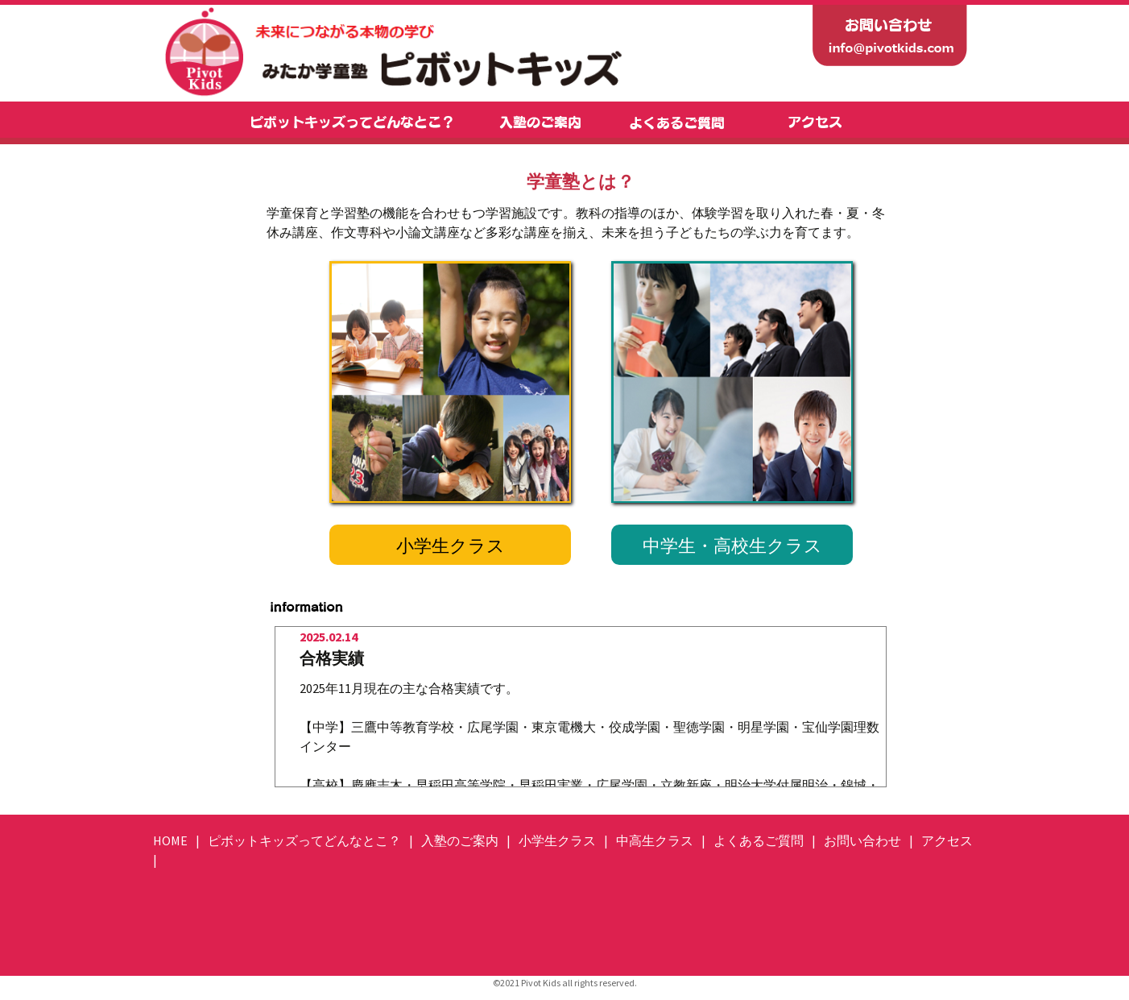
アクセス (947, 840)
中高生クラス (654, 840)
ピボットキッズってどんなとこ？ (304, 840)
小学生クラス (450, 545)
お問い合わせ (862, 840)
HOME (170, 840)
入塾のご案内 (459, 840)
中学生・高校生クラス (732, 545)
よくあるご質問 (758, 840)
